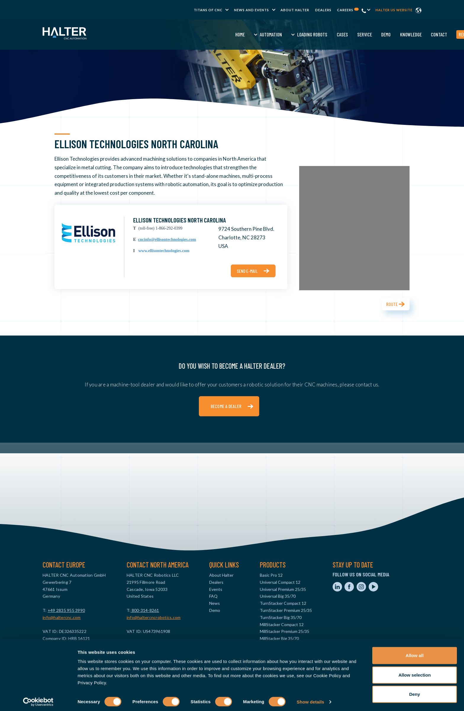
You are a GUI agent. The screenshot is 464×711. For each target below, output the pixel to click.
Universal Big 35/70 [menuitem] (278, 596)
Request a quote (385, 34)
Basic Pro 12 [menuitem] (271, 575)
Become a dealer (226, 406)
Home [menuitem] (150, 34)
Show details (310, 699)
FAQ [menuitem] (213, 596)
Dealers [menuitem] (323, 10)
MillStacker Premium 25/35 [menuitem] (284, 631)
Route (392, 304)
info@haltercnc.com (62, 617)
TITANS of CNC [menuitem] (208, 10)
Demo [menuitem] (296, 34)
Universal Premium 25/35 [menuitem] (283, 589)
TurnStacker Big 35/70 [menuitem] (281, 617)
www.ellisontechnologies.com (163, 251)
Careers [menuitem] (348, 10)
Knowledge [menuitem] (321, 34)
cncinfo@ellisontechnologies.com (167, 239)
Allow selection (414, 672)
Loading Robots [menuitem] (223, 34)
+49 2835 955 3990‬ (66, 610)
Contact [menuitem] (349, 34)
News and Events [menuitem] (251, 10)
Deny (414, 691)
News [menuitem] (214, 603)
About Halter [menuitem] (295, 10)
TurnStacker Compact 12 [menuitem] (283, 603)
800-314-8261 (144, 610)
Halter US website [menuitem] (394, 10)
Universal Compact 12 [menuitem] (280, 582)
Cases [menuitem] (252, 34)
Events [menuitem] (215, 589)
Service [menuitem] (275, 34)
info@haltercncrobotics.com (154, 617)
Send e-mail (247, 271)
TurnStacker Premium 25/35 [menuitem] (286, 610)
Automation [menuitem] (181, 34)
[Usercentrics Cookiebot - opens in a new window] (38, 699)
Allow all (415, 652)
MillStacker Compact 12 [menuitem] (282, 624)
